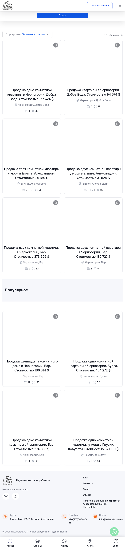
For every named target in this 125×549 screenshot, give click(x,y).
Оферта (87, 495)
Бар (41, 262)
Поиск (62, 15)
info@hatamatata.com (111, 519)
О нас (86, 489)
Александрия (38, 183)
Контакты (88, 483)
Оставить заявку (100, 5)
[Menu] (120, 5)
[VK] (5, 496)
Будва (103, 376)
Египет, (25, 183)
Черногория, (26, 105)
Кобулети (100, 455)
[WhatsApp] (114, 531)
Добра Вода (41, 105)
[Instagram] (15, 496)
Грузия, (89, 455)
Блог (85, 478)
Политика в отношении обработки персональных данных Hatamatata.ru (101, 504)
